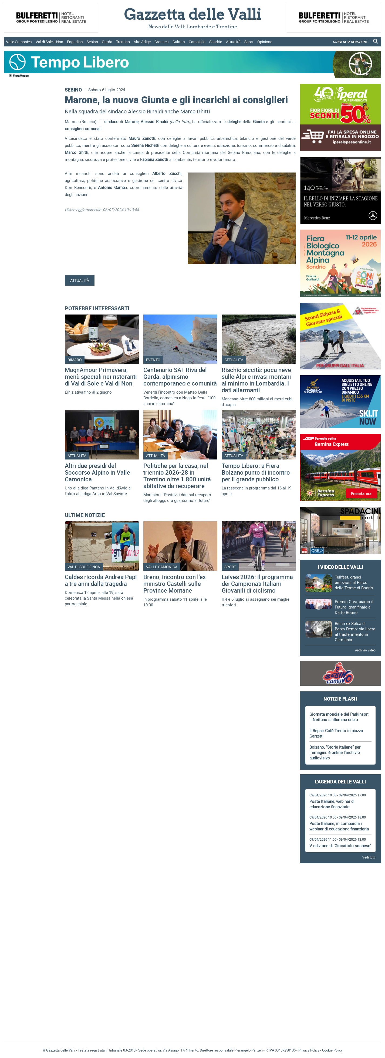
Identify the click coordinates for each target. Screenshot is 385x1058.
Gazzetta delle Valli (340, 1002)
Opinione (264, 41)
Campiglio (197, 41)
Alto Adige (142, 41)
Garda (107, 41)
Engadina (75, 41)
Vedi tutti (369, 857)
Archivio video (365, 650)
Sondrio (215, 41)
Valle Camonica (19, 41)
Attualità (233, 41)
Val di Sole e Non (49, 41)
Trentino (123, 41)
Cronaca (161, 41)
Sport (249, 41)
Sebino (92, 41)
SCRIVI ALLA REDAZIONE (350, 42)
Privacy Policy (308, 1050)
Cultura (179, 41)
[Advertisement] (340, 882)
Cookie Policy (332, 1050)
